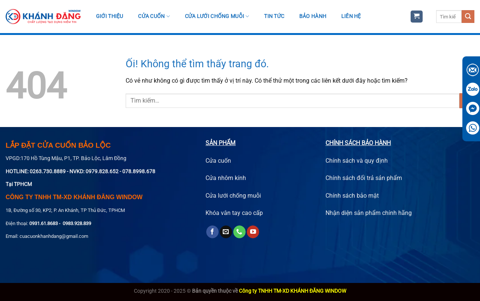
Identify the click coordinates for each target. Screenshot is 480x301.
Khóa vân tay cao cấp (234, 212)
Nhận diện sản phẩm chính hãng (369, 212)
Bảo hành (312, 16)
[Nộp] (468, 16)
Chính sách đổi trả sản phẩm (364, 178)
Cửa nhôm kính (226, 178)
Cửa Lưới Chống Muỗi (217, 16)
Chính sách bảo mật (352, 195)
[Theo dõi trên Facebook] (212, 231)
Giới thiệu (109, 16)
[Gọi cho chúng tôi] (239, 231)
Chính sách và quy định (357, 160)
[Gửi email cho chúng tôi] (226, 231)
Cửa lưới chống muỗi (233, 195)
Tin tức (274, 16)
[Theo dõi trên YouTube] (253, 231)
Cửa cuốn (154, 16)
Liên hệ (351, 16)
